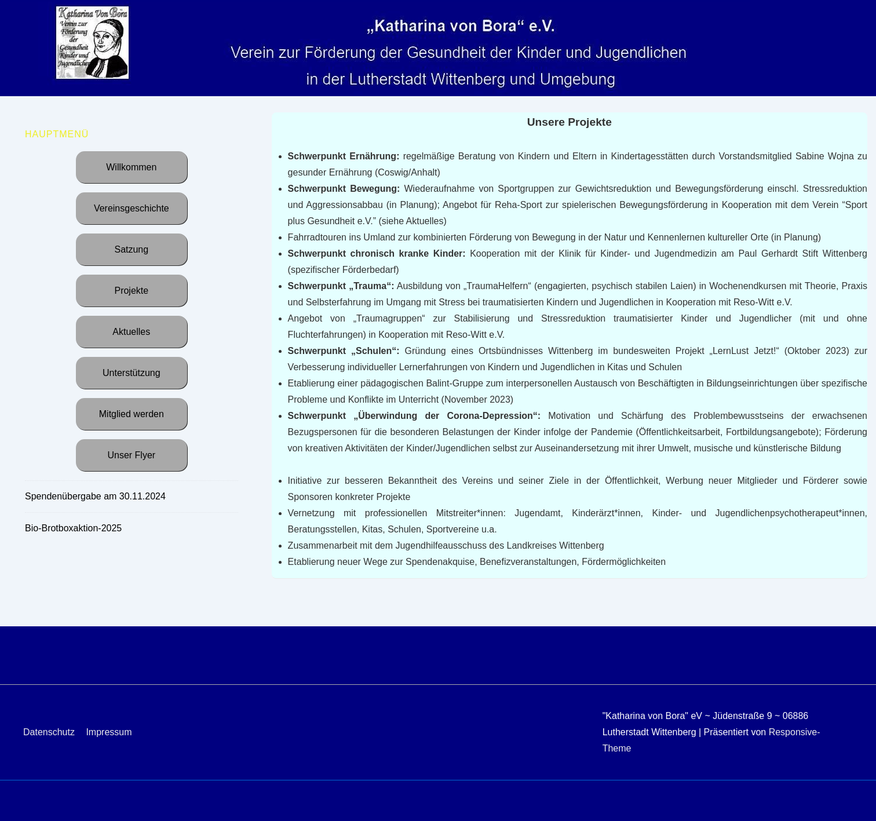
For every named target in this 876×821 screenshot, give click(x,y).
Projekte (131, 290)
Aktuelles (131, 332)
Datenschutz (49, 732)
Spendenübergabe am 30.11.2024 (95, 496)
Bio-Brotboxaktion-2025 (73, 528)
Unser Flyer (131, 455)
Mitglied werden (131, 414)
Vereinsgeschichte (131, 208)
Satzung (131, 249)
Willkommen (131, 167)
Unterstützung (131, 373)
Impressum (109, 732)
